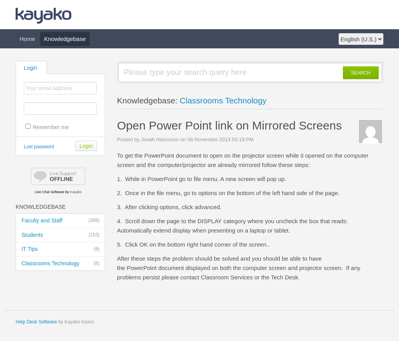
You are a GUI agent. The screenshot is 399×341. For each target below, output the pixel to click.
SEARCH (361, 73)
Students (60, 235)
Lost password (39, 146)
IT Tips (60, 249)
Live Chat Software (49, 192)
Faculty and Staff (60, 221)
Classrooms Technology (60, 264)
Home (27, 39)
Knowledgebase (65, 39)
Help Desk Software (36, 322)
